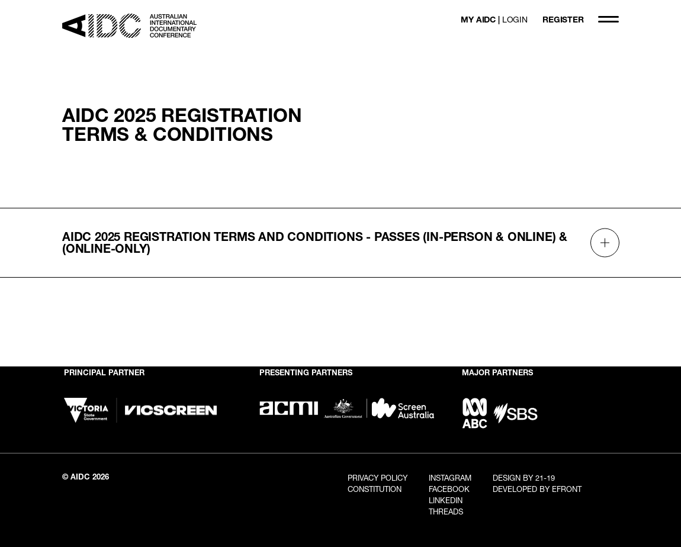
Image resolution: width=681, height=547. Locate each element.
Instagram (450, 477)
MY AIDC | (494, 19)
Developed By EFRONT (537, 489)
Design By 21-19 (524, 477)
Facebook (449, 489)
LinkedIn (445, 500)
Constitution (374, 489)
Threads (446, 511)
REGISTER (563, 19)
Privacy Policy (377, 477)
